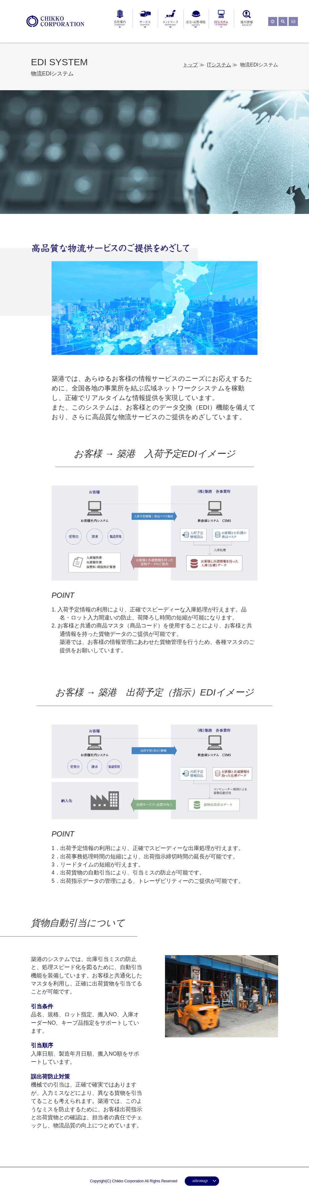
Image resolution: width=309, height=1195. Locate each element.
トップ (190, 64)
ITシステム (219, 64)
